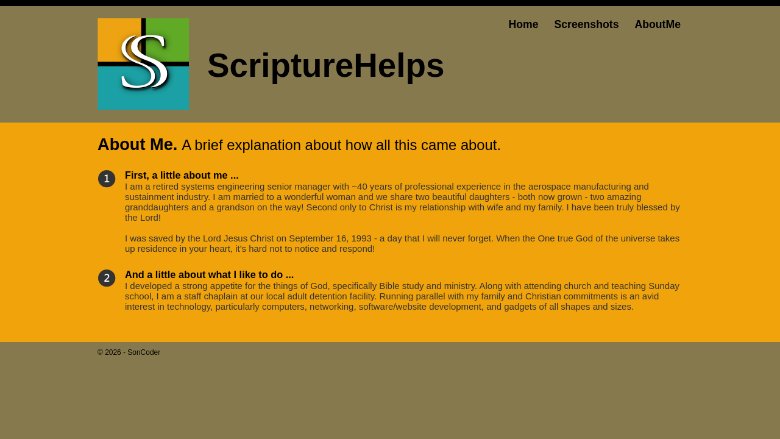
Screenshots (586, 24)
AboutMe (657, 24)
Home (523, 24)
